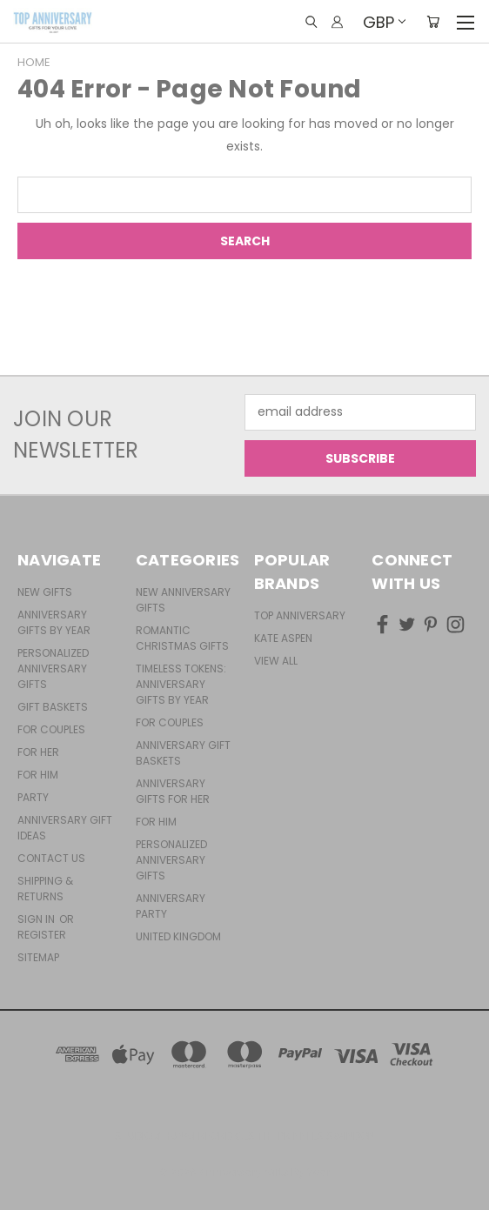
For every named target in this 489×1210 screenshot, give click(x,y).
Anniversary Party (170, 906)
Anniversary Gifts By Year (53, 622)
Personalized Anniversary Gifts (53, 668)
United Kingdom (178, 936)
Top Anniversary (299, 615)
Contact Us (51, 858)
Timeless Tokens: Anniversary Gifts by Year (181, 684)
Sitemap (38, 957)
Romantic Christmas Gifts (182, 638)
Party (33, 797)
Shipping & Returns (45, 888)
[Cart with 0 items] (433, 21)
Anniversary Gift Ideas (64, 827)
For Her (38, 752)
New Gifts (44, 592)
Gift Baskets (52, 706)
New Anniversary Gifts (183, 600)
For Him (37, 774)
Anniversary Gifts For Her (173, 791)
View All (276, 660)
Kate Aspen (283, 638)
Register (41, 934)
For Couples (51, 729)
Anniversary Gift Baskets (183, 753)
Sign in (37, 919)
